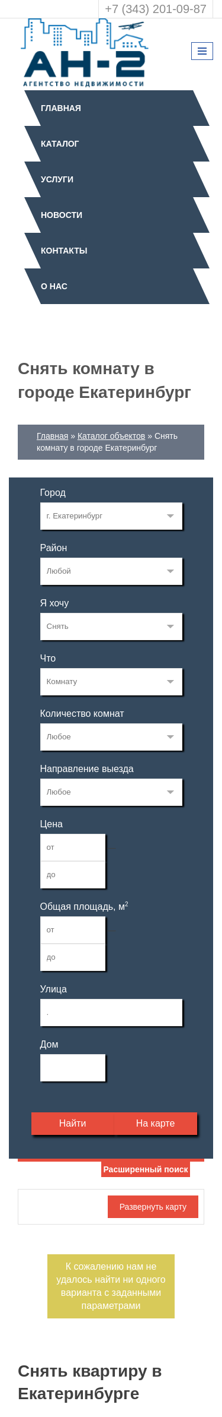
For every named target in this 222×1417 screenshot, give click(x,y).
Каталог (60, 143)
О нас (54, 286)
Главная (61, 108)
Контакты (64, 250)
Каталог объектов (111, 436)
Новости (61, 215)
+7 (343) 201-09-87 (156, 8)
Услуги (57, 179)
